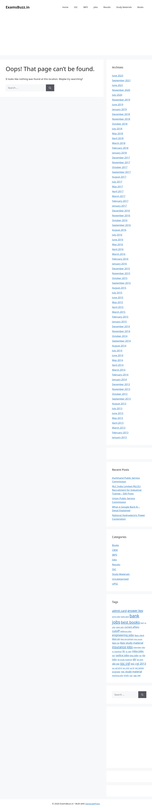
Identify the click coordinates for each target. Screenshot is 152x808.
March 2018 (118, 143)
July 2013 (117, 408)
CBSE (115, 550)
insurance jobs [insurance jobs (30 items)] (122, 647)
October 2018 (119, 123)
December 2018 (121, 114)
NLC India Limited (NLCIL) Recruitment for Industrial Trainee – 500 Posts (126, 490)
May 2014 (117, 360)
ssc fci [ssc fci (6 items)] (132, 668)
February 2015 (120, 316)
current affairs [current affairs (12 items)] (132, 627)
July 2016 (117, 234)
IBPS (85, 7)
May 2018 (117, 133)
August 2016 (119, 230)
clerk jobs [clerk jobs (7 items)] (120, 627)
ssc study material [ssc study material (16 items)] (131, 671)
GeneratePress (92, 803)
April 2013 (117, 423)
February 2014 (120, 374)
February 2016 (120, 258)
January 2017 (119, 205)
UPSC (115, 583)
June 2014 (117, 355)
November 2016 (121, 215)
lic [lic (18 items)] (124, 651)
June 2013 (117, 413)
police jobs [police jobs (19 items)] (122, 655)
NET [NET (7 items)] (113, 655)
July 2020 (117, 94)
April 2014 (117, 365)
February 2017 (120, 201)
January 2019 (119, 109)
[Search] (50, 87)
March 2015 (118, 312)
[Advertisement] (76, 35)
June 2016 (117, 239)
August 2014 (119, 345)
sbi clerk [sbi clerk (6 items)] (140, 659)
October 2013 (119, 394)
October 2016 (119, 220)
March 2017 (118, 196)
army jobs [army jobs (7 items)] (116, 616)
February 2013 (120, 432)
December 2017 (121, 157)
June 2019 (117, 104)
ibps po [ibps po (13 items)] (116, 639)
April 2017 (117, 191)
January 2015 (119, 321)
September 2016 (121, 225)
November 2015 (121, 273)
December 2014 (121, 326)
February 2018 (120, 148)
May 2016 (117, 244)
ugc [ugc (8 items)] (131, 675)
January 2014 (119, 379)
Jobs (95, 7)
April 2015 (117, 307)
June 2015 (117, 297)
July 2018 (117, 128)
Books (140, 7)
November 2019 (121, 99)
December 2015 (121, 268)
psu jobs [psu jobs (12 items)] (134, 655)
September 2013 (121, 398)
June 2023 (117, 75)
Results (107, 7)
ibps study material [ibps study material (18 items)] (131, 643)
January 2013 (119, 437)
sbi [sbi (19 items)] (134, 659)
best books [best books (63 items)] (130, 622)
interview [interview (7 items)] (137, 647)
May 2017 (117, 186)
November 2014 (121, 331)
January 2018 (119, 152)
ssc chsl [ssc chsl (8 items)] (126, 668)
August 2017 (119, 176)
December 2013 (121, 384)
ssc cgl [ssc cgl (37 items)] (125, 663)
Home (65, 7)
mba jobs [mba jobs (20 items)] (138, 651)
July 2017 (117, 181)
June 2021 (117, 85)
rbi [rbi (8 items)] (140, 655)
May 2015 (117, 302)
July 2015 (117, 292)
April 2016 (117, 249)
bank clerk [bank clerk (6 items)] (125, 616)
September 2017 (121, 172)
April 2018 (117, 138)
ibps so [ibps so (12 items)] (115, 643)
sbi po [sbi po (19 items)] (116, 663)
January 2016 (119, 263)
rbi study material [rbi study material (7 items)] (124, 659)
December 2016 (121, 210)
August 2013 (119, 403)
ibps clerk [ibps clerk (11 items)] (139, 635)
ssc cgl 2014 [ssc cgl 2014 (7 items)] (117, 668)
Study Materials (124, 7)
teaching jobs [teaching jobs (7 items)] (117, 675)
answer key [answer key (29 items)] (135, 611)
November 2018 (121, 119)
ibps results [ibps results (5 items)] (138, 639)
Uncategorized (120, 579)
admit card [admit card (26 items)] (119, 611)
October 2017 (119, 167)
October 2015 (119, 278)
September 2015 (121, 283)
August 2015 (119, 287)
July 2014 (117, 350)
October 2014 (119, 336)
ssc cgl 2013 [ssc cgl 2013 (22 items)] (138, 664)
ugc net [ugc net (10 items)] (137, 675)
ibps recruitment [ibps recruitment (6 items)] (127, 639)
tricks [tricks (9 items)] (126, 675)
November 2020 (121, 90)
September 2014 (121, 340)
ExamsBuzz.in (18, 7)
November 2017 (121, 162)
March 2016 (118, 254)
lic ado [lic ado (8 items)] (128, 651)
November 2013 (121, 389)
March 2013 (118, 427)
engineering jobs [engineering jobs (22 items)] (123, 635)
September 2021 (121, 80)
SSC (76, 7)
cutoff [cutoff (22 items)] (116, 631)
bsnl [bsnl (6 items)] (142, 623)
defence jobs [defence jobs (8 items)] (125, 631)
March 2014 (118, 369)
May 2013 (117, 418)
